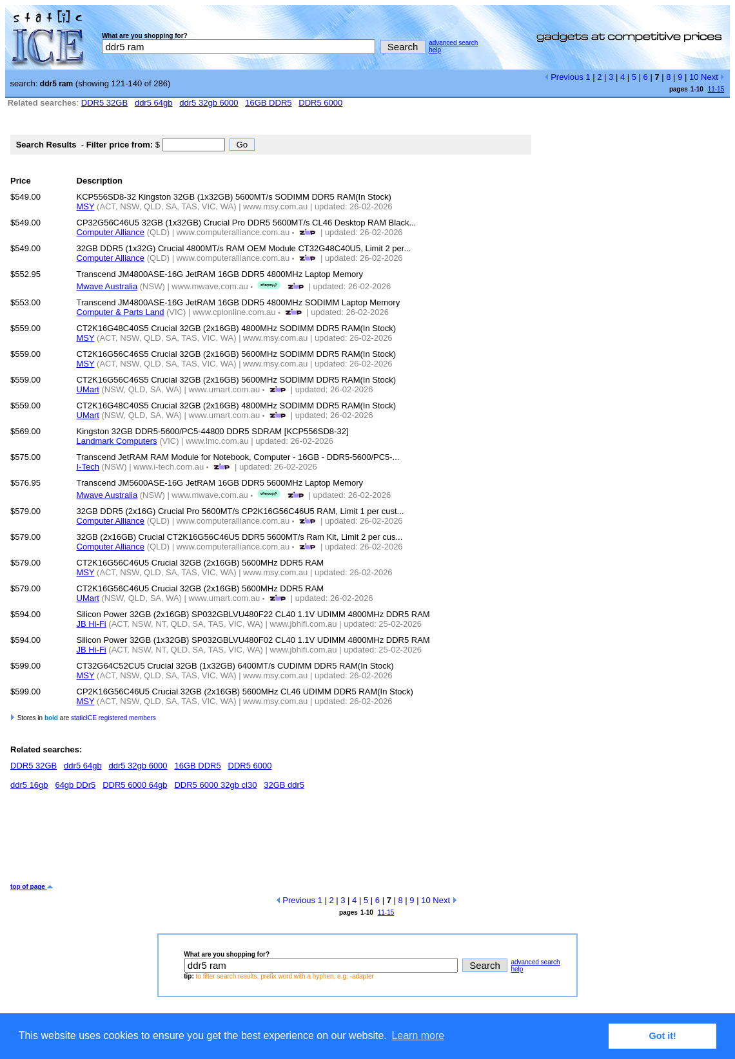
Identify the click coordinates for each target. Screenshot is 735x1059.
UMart (88, 389)
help (435, 49)
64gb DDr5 (75, 785)
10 (693, 77)
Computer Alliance (111, 232)
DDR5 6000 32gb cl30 (215, 785)
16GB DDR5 (268, 103)
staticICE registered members (113, 717)
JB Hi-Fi (91, 624)
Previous (563, 77)
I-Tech (88, 467)
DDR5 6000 (320, 103)
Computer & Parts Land (120, 312)
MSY (86, 206)
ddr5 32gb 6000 (208, 103)
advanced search (453, 42)
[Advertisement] (245, 841)
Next (713, 77)
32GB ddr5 (284, 785)
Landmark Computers (117, 441)
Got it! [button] (662, 1036)
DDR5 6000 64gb (135, 785)
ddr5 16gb (29, 785)
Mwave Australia (107, 286)
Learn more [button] (417, 1035)
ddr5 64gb (154, 103)
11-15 (716, 89)
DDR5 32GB (104, 103)
